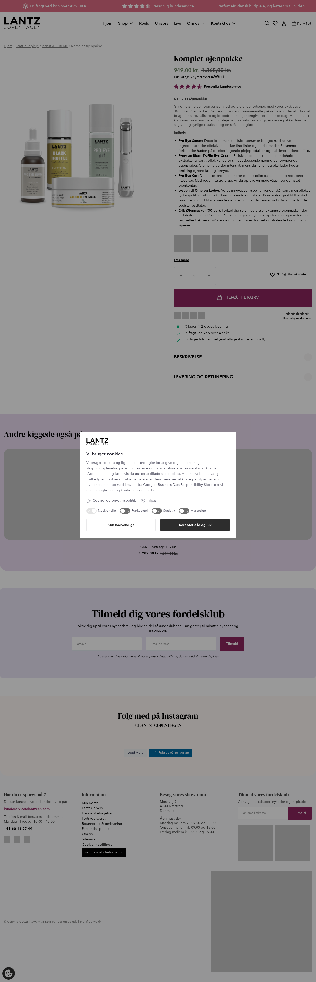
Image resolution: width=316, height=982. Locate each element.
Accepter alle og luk (195, 525)
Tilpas (148, 500)
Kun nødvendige (121, 525)
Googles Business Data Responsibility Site (176, 484)
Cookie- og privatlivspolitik (111, 500)
